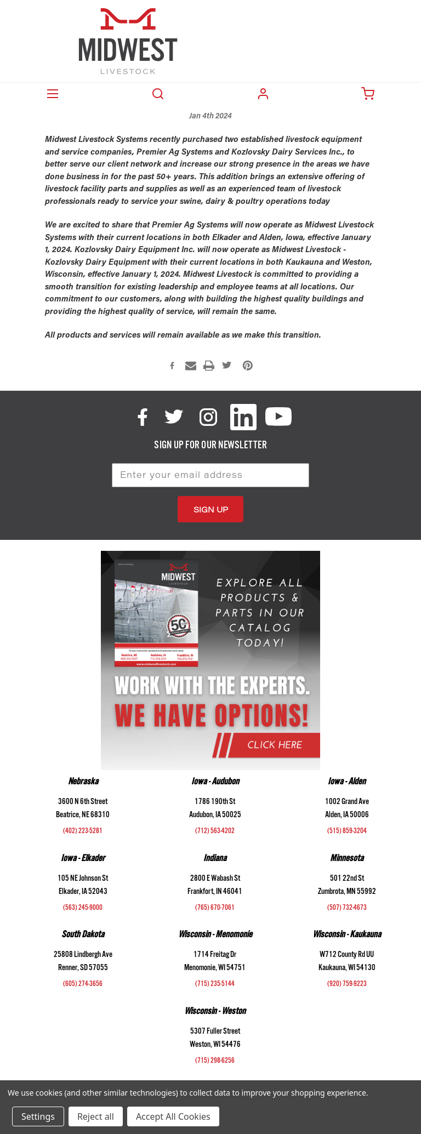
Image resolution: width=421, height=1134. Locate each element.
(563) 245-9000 (83, 909)
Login (263, 93)
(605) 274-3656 (83, 985)
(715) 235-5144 (215, 985)
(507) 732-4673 (347, 909)
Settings (38, 1116)
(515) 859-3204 (347, 832)
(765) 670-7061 (215, 909)
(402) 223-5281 (83, 832)
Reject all (95, 1116)
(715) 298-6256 (215, 1061)
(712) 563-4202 (215, 832)
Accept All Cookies (173, 1116)
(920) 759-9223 (347, 985)
